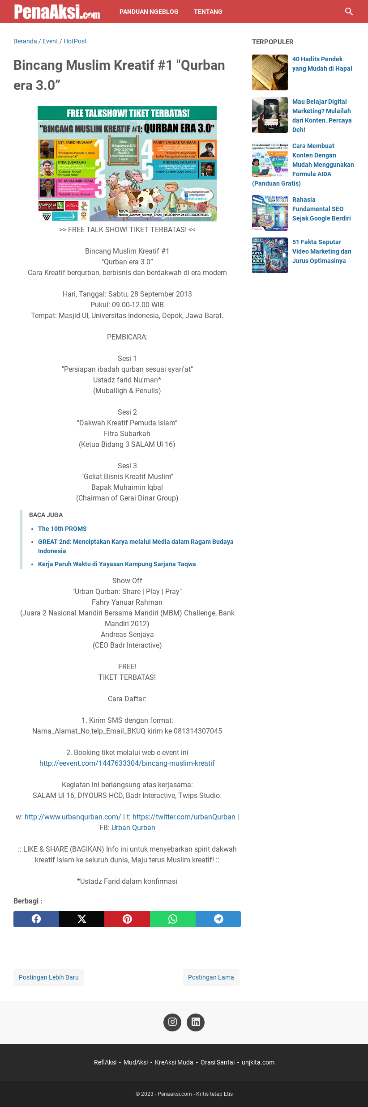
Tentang (208, 11)
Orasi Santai (218, 1062)
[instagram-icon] (172, 1022)
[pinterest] (127, 919)
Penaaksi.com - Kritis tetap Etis (195, 1094)
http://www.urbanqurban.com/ (73, 817)
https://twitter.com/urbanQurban (184, 817)
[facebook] (36, 919)
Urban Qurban (133, 827)
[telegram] (218, 919)
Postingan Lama (211, 977)
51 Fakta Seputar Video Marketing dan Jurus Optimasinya (321, 251)
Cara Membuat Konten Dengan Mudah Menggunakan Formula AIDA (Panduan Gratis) (303, 164)
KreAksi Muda (174, 1062)
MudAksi (136, 1062)
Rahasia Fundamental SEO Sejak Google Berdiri (321, 209)
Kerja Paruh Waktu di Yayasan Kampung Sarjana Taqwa (117, 564)
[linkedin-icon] (196, 1022)
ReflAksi (105, 1062)
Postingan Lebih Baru (49, 977)
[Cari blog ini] (349, 11)
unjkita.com (258, 1062)
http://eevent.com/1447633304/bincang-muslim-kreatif (127, 763)
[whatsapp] (173, 919)
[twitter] (82, 919)
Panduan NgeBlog (149, 11)
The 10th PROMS (62, 528)
